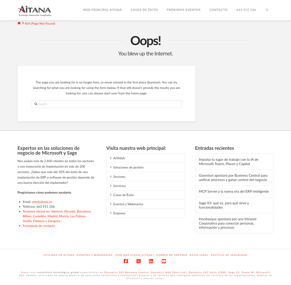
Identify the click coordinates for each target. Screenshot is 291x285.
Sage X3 (234, 272)
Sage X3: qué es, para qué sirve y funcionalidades (224, 205)
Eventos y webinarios (95, 255)
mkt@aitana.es (42, 202)
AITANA (117, 158)
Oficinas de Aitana (59, 255)
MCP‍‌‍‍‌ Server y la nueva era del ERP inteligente (234, 191)
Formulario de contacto (39, 226)
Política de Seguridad (229, 255)
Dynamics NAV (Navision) (169, 272)
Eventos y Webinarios (126, 204)
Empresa (117, 213)
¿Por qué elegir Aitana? (134, 255)
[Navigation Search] (266, 10)
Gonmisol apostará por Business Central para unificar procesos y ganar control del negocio (233, 177)
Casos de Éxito (121, 195)
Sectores (117, 177)
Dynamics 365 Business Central (126, 272)
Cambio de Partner (171, 255)
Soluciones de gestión (126, 167)
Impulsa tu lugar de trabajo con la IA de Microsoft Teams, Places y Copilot (228, 161)
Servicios (117, 186)
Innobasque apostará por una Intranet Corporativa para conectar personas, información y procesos (228, 223)
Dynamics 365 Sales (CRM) (207, 272)
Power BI (248, 272)
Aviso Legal (199, 255)
